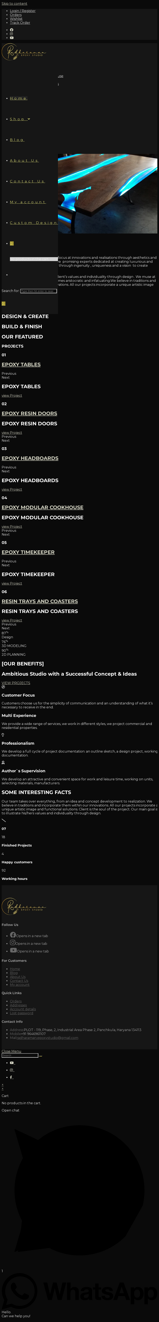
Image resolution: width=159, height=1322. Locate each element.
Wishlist (16, 19)
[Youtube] (13, 948)
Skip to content (14, 4)
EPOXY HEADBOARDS (30, 457)
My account (20, 983)
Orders (16, 15)
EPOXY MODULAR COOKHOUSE (42, 506)
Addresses (18, 1004)
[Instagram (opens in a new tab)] (11, 34)
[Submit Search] (40, 1054)
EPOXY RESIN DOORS (29, 412)
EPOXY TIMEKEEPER (28, 550)
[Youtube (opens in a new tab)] (12, 38)
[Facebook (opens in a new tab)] (11, 30)
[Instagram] (12, 941)
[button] (79, 372)
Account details (23, 1007)
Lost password (21, 1011)
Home (15, 967)
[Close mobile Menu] (11, 1050)
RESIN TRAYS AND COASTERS (40, 600)
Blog (14, 971)
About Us (17, 975)
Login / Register (23, 11)
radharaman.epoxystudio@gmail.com (47, 1036)
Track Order (20, 23)
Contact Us (19, 979)
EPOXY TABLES (21, 363)
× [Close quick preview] (3, 1083)
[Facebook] (13, 933)
